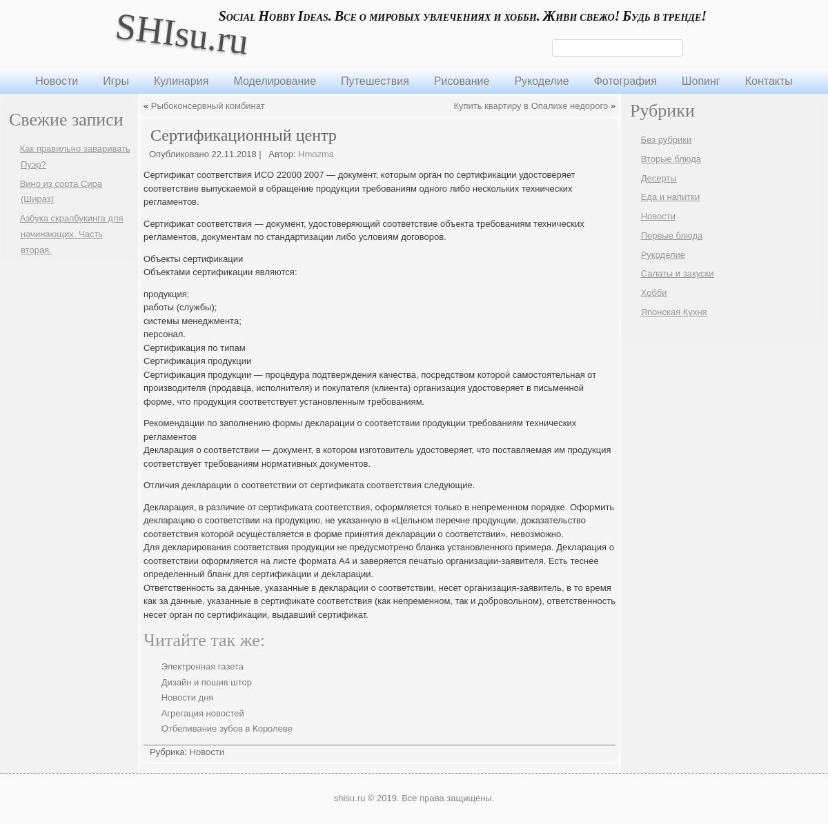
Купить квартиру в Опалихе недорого (530, 106)
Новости (56, 81)
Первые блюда (672, 235)
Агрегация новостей (202, 713)
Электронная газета (202, 666)
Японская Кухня (674, 312)
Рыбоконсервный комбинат (208, 106)
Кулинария (181, 81)
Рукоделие (541, 81)
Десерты (659, 178)
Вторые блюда (671, 159)
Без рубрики (666, 139)
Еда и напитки (670, 197)
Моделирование (274, 81)
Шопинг (701, 81)
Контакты (769, 81)
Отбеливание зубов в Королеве (227, 728)
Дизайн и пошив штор (206, 682)
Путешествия (375, 81)
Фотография (625, 81)
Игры (116, 81)
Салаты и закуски (677, 273)
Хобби (654, 293)
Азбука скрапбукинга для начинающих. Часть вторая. (72, 234)
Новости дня (187, 697)
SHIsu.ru (181, 33)
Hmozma (316, 154)
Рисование (462, 81)
